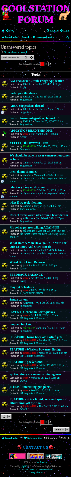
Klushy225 (29, 146)
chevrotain (28, 250)
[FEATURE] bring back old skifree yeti (36, 337)
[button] (50, 64)
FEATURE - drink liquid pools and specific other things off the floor (38, 401)
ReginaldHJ (29, 340)
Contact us (35, 447)
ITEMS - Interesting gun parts (30, 387)
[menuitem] (10, 31)
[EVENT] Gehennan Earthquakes (32, 312)
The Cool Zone (27, 209)
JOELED (27, 84)
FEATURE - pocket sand (26, 362)
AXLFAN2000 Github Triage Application (37, 81)
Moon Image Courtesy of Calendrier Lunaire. (35, 469)
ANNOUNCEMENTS (31, 293)
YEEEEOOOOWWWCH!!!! (29, 143)
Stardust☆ (29, 328)
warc (25, 134)
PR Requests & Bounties (32, 318)
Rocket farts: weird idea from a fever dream (39, 215)
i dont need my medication (27, 187)
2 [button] (46, 64)
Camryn (27, 162)
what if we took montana (26, 202)
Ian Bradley (42, 462)
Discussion (25, 149)
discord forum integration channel (32, 118)
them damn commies (23, 171)
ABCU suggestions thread (27, 105)
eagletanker (29, 230)
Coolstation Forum (36, 14)
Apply (23, 87)
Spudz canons (19, 299)
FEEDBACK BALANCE (26, 274)
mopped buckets (20, 324)
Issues (23, 268)
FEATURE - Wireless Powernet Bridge (35, 349)
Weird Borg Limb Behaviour (29, 262)
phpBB (24, 466)
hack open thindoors (23, 93)
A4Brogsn (28, 218)
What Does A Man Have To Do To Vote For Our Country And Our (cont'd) (38, 244)
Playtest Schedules (22, 287)
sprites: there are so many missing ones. (36, 374)
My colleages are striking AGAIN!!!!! (34, 227)
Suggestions (26, 99)
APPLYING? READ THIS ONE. (31, 130)
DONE (23, 380)
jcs (24, 265)
